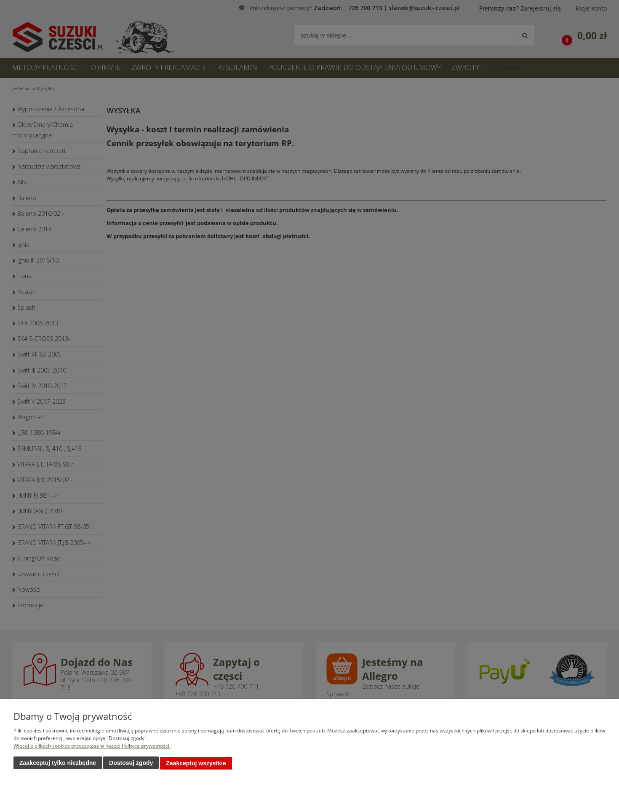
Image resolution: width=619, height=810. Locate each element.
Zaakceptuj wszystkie (196, 763)
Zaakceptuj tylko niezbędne (57, 763)
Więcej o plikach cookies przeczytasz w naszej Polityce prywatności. (92, 746)
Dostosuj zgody (131, 763)
